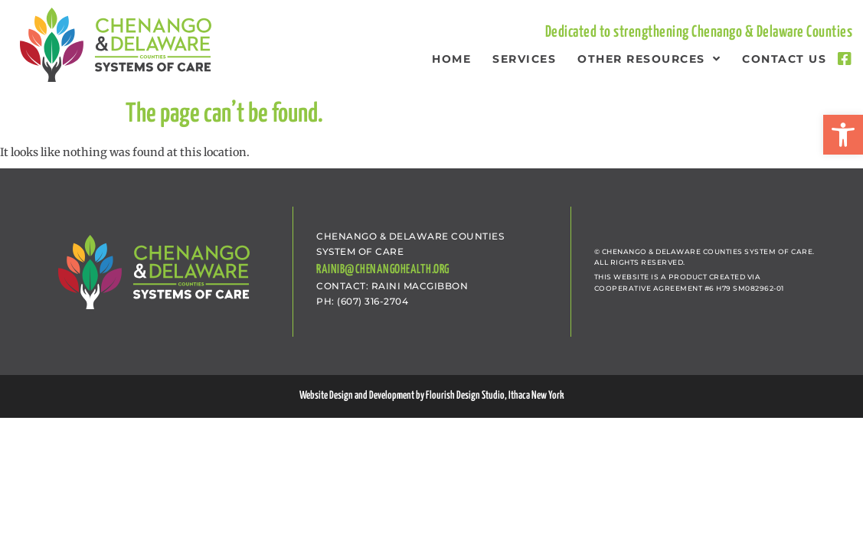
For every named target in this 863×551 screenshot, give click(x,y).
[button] (843, 135)
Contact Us (784, 59)
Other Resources (649, 59)
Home (451, 59)
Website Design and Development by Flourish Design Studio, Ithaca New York (431, 395)
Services (524, 59)
